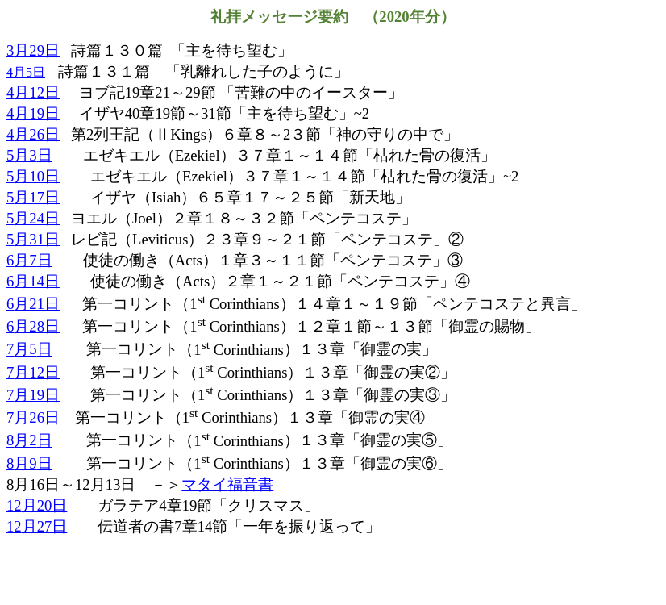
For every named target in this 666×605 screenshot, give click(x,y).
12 (36, 505)
